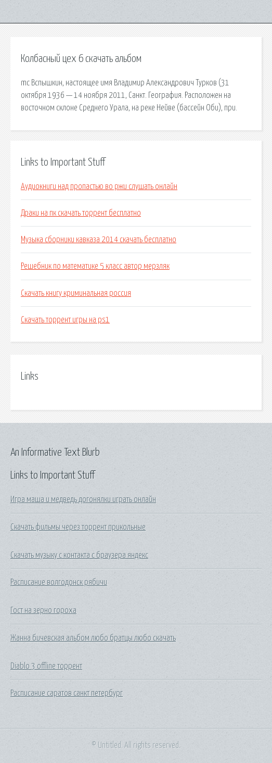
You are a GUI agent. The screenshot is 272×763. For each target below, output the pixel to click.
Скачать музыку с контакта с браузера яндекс (79, 555)
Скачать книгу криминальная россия (76, 293)
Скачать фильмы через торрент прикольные (78, 527)
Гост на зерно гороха (43, 610)
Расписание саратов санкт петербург (66, 693)
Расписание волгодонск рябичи (58, 582)
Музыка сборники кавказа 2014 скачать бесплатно (98, 239)
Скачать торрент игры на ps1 (65, 320)
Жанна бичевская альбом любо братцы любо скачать (93, 638)
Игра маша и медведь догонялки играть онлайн (83, 499)
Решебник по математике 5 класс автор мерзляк (95, 266)
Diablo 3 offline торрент (46, 666)
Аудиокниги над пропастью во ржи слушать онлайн (99, 186)
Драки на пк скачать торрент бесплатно (81, 213)
